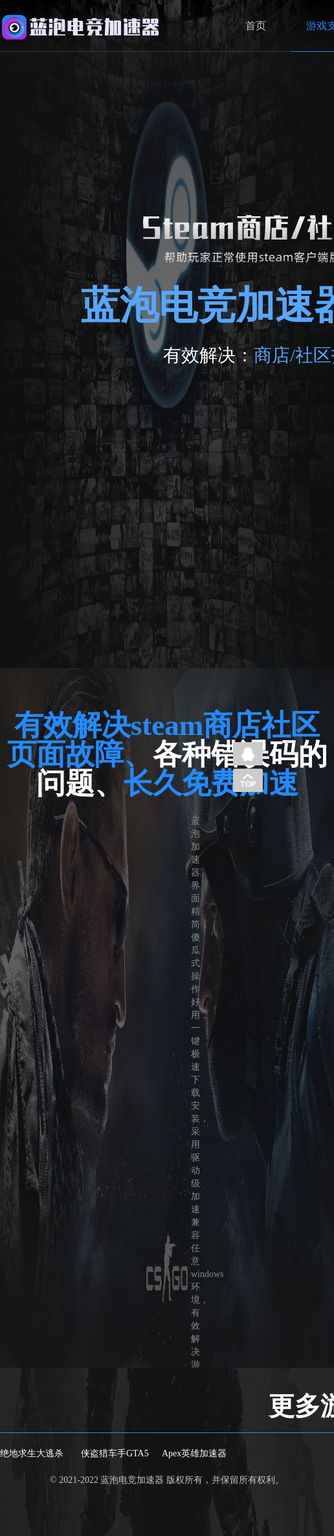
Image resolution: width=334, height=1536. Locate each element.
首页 (255, 25)
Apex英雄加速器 (194, 1453)
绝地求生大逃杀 (31, 1453)
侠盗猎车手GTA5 (115, 1453)
